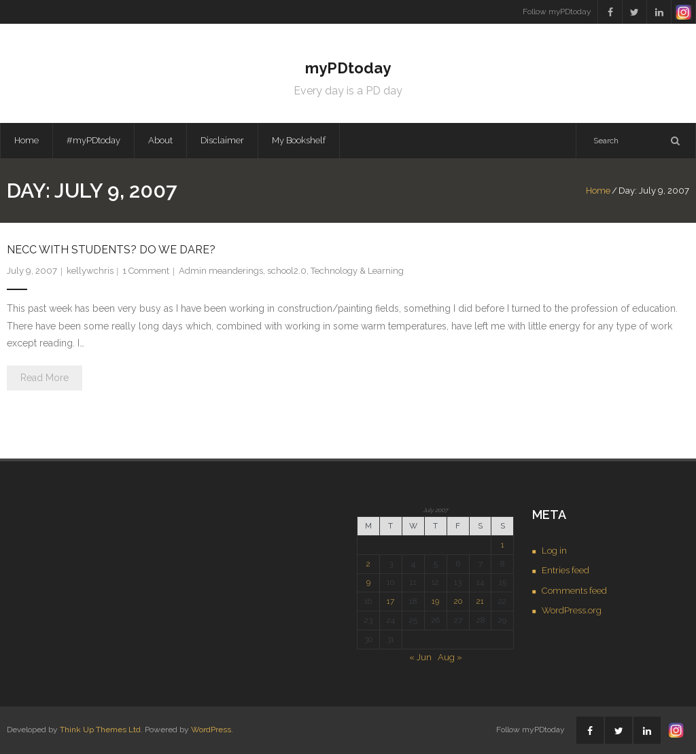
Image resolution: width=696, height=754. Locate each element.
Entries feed (565, 570)
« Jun (420, 657)
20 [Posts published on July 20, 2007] (458, 601)
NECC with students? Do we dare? (111, 249)
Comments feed (574, 591)
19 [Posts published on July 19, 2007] (435, 601)
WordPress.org (572, 610)
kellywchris (90, 271)
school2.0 (287, 271)
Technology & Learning (357, 271)
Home (26, 140)
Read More (44, 377)
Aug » (450, 657)
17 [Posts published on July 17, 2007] (390, 601)
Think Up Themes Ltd (100, 729)
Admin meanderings (221, 271)
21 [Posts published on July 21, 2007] (480, 601)
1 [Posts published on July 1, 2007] (502, 545)
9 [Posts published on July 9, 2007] (368, 582)
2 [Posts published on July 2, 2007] (368, 564)
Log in (554, 550)
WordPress (211, 729)
